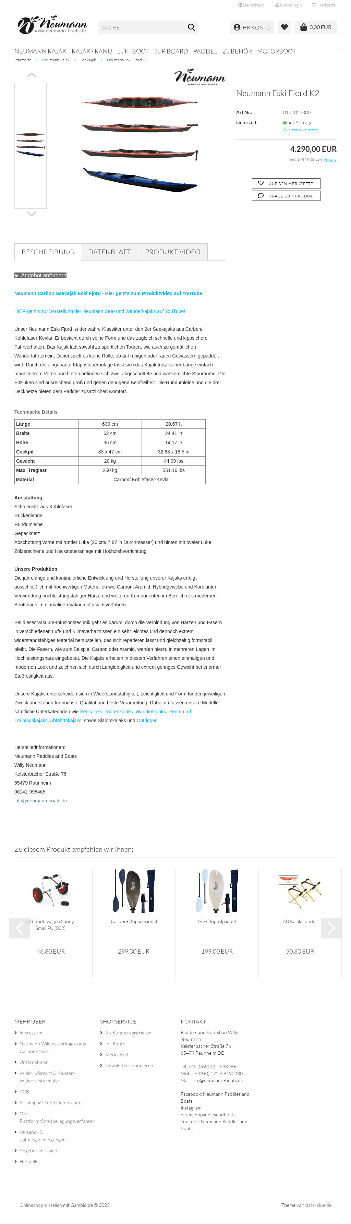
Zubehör (237, 51)
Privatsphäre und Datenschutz (51, 1113)
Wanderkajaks (151, 721)
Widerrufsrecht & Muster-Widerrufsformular (47, 1087)
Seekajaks (91, 721)
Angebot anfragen (38, 1161)
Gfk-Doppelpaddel (217, 931)
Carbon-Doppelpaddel (134, 931)
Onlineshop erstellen (41, 1215)
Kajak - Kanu (92, 51)
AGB (24, 1102)
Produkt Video (173, 261)
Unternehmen (34, 1072)
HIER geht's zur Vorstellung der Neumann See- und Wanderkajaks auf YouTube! (99, 321)
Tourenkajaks (119, 721)
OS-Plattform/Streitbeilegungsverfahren (54, 1127)
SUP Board (171, 51)
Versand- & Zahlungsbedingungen (43, 1146)
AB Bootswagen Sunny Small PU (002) (50, 934)
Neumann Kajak (40, 51)
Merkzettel (324, 5)
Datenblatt (109, 261)
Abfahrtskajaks (66, 730)
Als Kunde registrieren (128, 1043)
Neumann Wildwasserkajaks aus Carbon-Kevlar (53, 1057)
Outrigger (147, 730)
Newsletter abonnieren (129, 1076)
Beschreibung (48, 261)
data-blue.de (318, 1215)
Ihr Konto (115, 1054)
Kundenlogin (288, 5)
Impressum (31, 1043)
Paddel (205, 51)
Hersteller (30, 1172)
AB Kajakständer (300, 931)
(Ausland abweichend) (300, 139)
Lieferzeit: (247, 132)
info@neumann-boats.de (40, 810)
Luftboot (133, 51)
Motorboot (276, 51)
